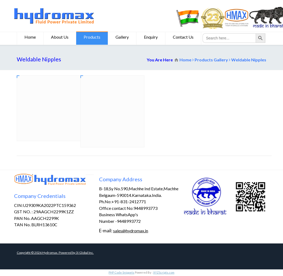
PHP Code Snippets (121, 272)
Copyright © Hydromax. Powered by (46, 253)
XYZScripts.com (163, 272)
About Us (59, 37)
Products (92, 37)
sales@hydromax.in (130, 230)
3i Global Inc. (85, 253)
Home (30, 37)
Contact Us (183, 37)
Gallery (122, 37)
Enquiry (151, 37)
